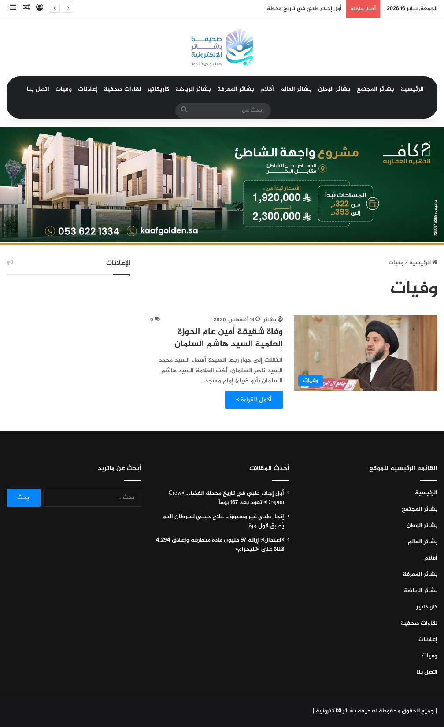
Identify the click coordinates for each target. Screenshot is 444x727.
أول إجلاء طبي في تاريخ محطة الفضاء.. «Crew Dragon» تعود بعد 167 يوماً (226, 498)
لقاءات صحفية (122, 89)
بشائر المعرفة (235, 89)
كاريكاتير (158, 89)
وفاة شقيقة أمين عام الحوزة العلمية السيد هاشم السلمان (228, 338)
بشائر (269, 319)
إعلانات (87, 89)
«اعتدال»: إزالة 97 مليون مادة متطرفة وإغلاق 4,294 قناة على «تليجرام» (220, 544)
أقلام (267, 89)
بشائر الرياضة (193, 89)
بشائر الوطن (334, 89)
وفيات (64, 89)
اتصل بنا (38, 89)
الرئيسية (412, 89)
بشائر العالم (296, 89)
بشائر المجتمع (375, 89)
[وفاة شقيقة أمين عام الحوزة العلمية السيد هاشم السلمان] (365, 353)
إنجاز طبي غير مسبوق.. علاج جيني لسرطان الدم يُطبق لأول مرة (223, 521)
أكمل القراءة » (254, 400)
